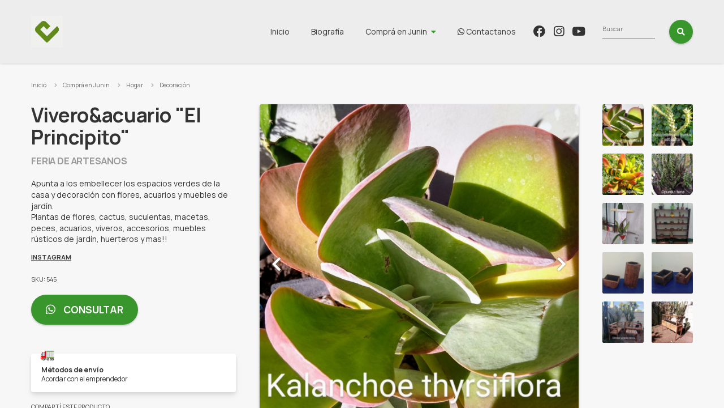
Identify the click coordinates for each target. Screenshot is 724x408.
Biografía (394, 31)
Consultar (84, 310)
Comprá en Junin (463, 31)
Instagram (51, 257)
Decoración (175, 85)
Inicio (347, 31)
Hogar (134, 85)
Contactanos (554, 31)
